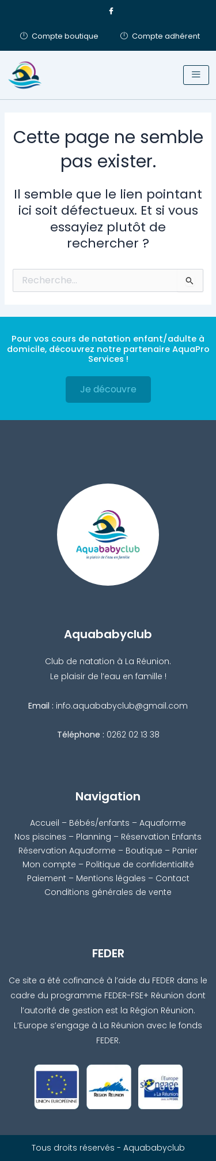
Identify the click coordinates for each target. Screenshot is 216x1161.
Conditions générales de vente (108, 892)
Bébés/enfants (99, 823)
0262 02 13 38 (133, 734)
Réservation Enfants (161, 836)
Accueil (44, 823)
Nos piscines (40, 836)
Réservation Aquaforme (67, 850)
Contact (173, 878)
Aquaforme (162, 823)
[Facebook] (111, 11)
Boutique (144, 850)
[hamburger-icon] (196, 75)
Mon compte (49, 864)
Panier (185, 850)
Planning (93, 836)
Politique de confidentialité (140, 864)
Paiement (46, 878)
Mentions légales (111, 878)
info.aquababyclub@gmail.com (122, 705)
